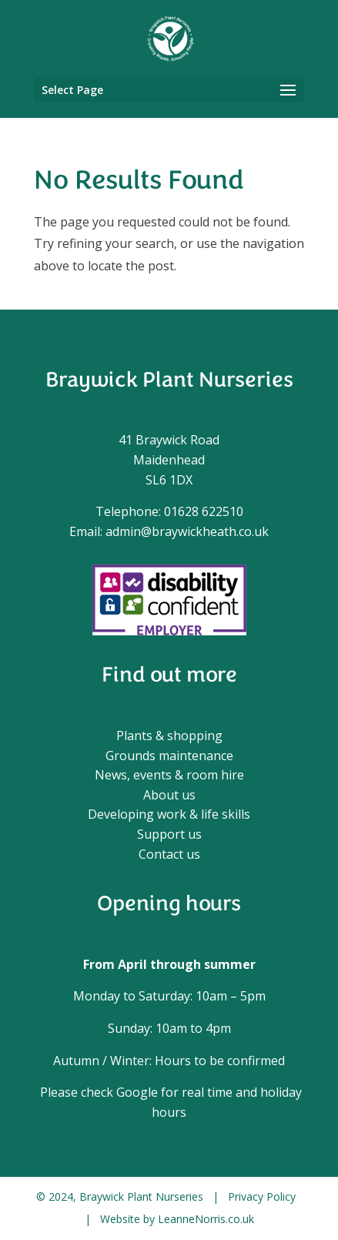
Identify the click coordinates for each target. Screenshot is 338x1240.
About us (169, 794)
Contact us (169, 854)
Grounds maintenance (169, 755)
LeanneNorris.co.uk (206, 1219)
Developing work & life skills (169, 814)
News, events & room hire (169, 774)
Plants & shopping (169, 735)
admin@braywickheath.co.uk (187, 531)
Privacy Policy (262, 1196)
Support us (169, 834)
